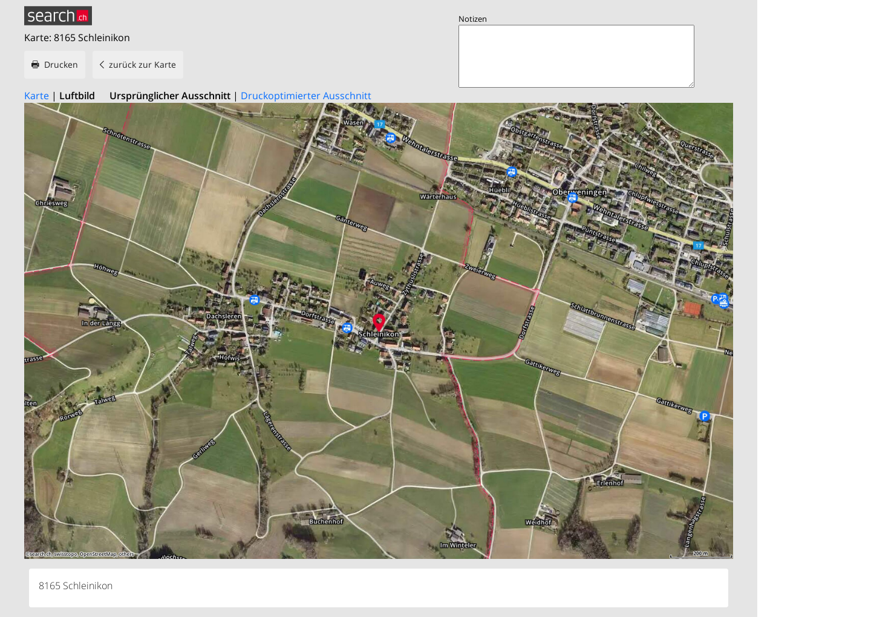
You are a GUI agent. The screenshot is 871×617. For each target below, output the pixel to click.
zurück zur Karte (142, 64)
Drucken (61, 64)
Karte (36, 95)
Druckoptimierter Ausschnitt (306, 95)
